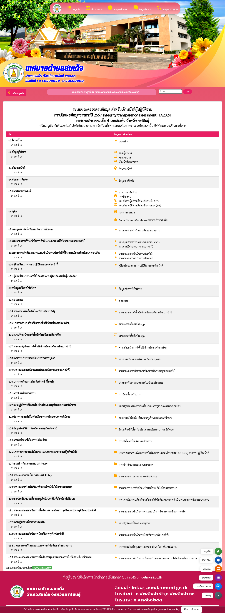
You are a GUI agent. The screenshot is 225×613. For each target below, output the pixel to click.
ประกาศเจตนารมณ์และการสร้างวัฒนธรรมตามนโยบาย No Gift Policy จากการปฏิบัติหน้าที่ (164, 453)
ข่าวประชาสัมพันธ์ (128, 192)
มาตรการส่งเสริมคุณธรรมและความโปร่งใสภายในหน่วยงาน (148, 546)
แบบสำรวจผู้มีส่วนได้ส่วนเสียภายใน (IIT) (139, 201)
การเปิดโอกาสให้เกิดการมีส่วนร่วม (135, 441)
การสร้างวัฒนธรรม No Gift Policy (136, 464)
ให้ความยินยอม (191, 609)
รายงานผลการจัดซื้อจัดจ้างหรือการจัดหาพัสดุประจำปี (145, 312)
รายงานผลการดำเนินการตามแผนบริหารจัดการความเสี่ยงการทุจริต (152, 511)
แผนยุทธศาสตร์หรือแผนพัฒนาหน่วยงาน (139, 230)
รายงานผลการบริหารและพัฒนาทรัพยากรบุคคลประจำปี (147, 371)
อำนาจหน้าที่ (125, 169)
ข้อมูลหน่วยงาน (118, 8)
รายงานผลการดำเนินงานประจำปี (135, 253)
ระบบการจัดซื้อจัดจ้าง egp (132, 324)
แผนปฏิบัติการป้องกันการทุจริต (134, 523)
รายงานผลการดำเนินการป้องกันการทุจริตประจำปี (144, 534)
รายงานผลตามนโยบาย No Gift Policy (138, 476)
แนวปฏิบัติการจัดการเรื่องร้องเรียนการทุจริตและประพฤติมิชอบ (150, 406)
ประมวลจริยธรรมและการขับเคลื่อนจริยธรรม (141, 382)
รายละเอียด (16, 144)
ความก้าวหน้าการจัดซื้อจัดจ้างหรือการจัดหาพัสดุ (143, 347)
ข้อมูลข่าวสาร (142, 8)
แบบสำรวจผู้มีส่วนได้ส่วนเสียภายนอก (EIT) (140, 205)
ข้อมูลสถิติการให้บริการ (130, 289)
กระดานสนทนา (127, 212)
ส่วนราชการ (93, 8)
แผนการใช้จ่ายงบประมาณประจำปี (136, 246)
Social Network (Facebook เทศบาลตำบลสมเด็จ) (143, 220)
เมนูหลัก (73, 8)
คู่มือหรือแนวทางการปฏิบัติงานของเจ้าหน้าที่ (141, 265)
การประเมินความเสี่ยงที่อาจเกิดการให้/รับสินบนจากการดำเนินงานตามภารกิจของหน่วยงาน (164, 499)
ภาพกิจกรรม (125, 196)
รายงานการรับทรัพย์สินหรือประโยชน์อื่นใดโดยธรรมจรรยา (148, 488)
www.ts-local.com (42, 567)
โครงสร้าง (123, 141)
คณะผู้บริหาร (125, 153)
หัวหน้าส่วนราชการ (128, 161)
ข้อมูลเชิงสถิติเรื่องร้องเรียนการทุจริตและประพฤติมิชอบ (146, 429)
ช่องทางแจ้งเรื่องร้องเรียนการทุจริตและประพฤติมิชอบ (145, 417)
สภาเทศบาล (125, 157)
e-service (123, 300)
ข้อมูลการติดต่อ (167, 8)
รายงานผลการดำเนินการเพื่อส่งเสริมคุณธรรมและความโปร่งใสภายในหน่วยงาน (158, 558)
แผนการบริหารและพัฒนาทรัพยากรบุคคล (139, 359)
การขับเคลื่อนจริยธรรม (130, 394)
